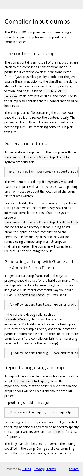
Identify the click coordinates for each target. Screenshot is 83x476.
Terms (51, 469)
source (74, 469)
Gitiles (26, 469)
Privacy (39, 469)
